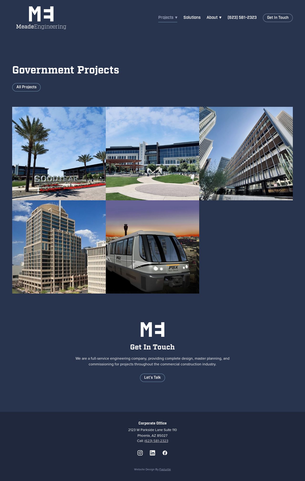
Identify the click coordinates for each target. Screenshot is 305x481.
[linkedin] (152, 452)
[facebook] (165, 452)
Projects (167, 17)
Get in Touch (278, 17)
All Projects (26, 87)
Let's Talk (152, 377)
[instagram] (140, 452)
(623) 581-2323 (242, 17)
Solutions (192, 17)
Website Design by (152, 469)
